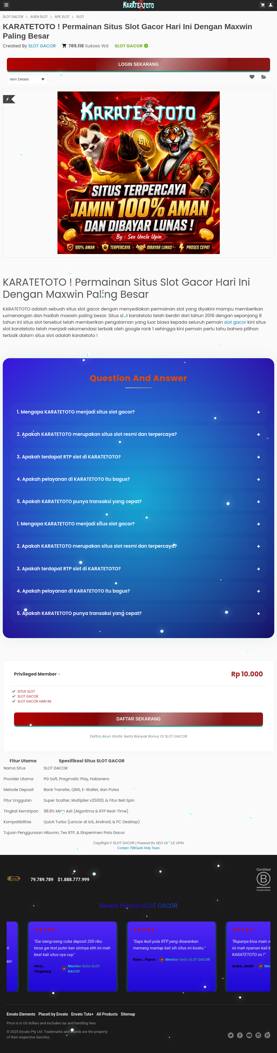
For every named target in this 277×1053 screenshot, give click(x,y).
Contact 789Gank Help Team (138, 848)
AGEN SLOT (39, 16)
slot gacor (235, 322)
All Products (107, 1014)
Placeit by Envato (53, 1014)
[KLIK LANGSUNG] (138, 64)
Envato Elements (21, 1014)
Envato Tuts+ (82, 1014)
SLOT (80, 16)
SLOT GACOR (13, 16)
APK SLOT (62, 16)
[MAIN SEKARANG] (138, 719)
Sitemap (128, 1014)
